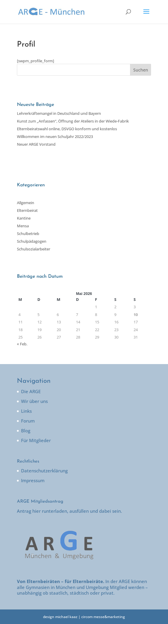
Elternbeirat (27, 210)
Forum (28, 421)
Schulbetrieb (28, 233)
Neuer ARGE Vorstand (36, 144)
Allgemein (25, 202)
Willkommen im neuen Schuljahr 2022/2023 (55, 136)
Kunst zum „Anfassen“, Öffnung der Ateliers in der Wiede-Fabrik (73, 121)
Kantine (24, 218)
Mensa (23, 225)
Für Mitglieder (36, 440)
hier (36, 511)
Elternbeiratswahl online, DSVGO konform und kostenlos (67, 128)
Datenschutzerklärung (44, 471)
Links (26, 411)
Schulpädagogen (31, 241)
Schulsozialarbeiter (33, 249)
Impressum (33, 480)
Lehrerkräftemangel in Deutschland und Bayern (59, 113)
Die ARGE (31, 391)
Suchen (140, 70)
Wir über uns (34, 401)
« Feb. (22, 344)
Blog (25, 431)
